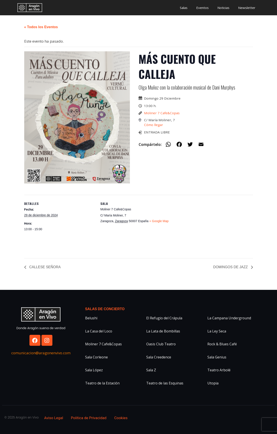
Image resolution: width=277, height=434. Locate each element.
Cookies (120, 418)
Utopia (213, 383)
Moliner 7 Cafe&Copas (162, 113)
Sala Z (151, 370)
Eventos (202, 7)
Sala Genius (216, 357)
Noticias (223, 7)
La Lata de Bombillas (163, 331)
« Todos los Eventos (41, 27)
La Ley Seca (216, 331)
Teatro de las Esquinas (164, 383)
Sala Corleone (96, 357)
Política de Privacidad (89, 418)
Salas (184, 7)
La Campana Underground (229, 318)
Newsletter (246, 7)
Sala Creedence (158, 357)
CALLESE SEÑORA (44, 267)
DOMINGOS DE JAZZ (231, 267)
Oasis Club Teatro (161, 344)
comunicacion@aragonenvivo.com (41, 352)
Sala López (94, 370)
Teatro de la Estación (102, 383)
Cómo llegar (153, 125)
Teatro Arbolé (219, 370)
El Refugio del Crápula (164, 318)
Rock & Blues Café (222, 344)
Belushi (91, 318)
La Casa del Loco (98, 331)
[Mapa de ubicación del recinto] (200, 225)
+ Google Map (159, 221)
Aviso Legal (53, 418)
